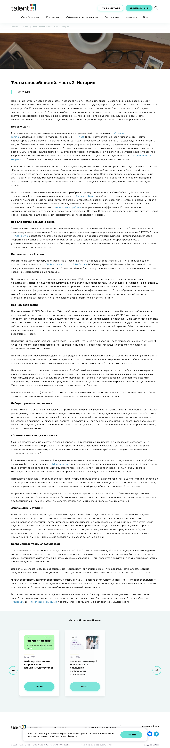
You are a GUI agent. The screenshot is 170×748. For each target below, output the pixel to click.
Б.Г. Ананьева (60, 464)
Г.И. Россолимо (54, 264)
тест (81, 137)
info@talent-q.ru (150, 726)
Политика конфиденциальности (96, 745)
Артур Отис (21, 236)
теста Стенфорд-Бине (68, 207)
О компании (112, 17)
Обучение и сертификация (82, 17)
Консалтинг (53, 17)
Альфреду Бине (85, 196)
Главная (14, 27)
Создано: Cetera (151, 745)
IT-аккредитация (111, 8)
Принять (131, 735)
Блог (146, 17)
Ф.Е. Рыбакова (78, 264)
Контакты (131, 17)
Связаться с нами (139, 8)
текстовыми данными (44, 601)
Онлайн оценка (30, 17)
